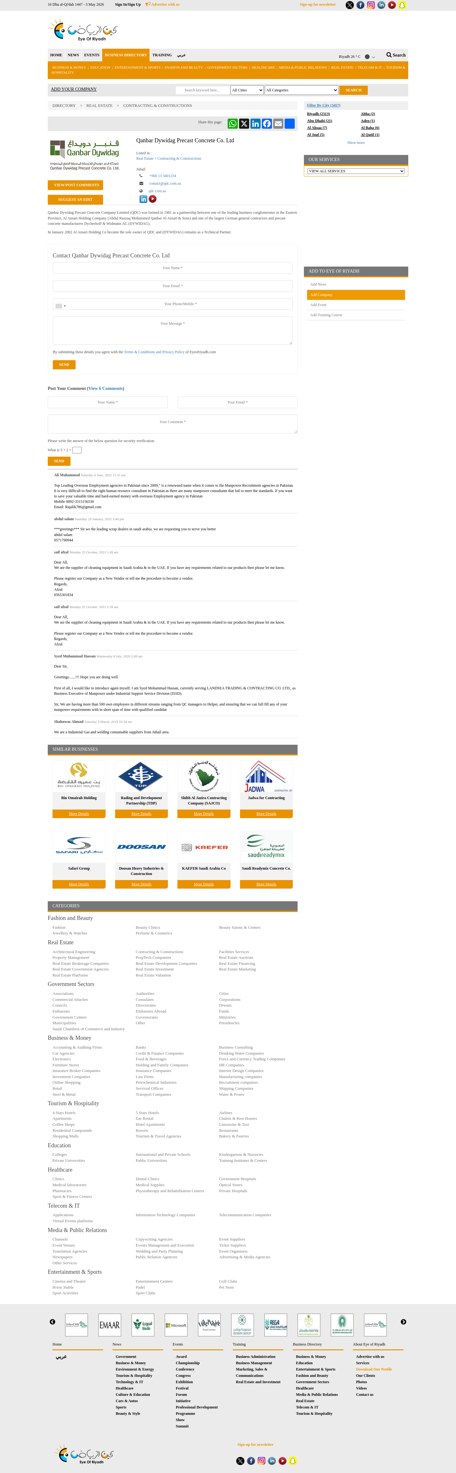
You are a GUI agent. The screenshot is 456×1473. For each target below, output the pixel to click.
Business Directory (307, 1344)
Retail (57, 1088)
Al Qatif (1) (370, 135)
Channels (60, 1239)
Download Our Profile (374, 1369)
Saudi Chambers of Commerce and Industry (88, 1028)
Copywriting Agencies (154, 1239)
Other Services (64, 1262)
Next (403, 1322)
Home (57, 1344)
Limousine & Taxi (234, 1124)
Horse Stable (63, 1287)
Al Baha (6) (370, 128)
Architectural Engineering (73, 951)
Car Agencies (63, 1053)
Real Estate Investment (155, 969)
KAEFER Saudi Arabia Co (204, 868)
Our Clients (365, 1375)
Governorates (147, 1017)
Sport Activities (65, 1293)
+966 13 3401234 (162, 176)
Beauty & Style (128, 1413)
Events (178, 1344)
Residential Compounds (72, 1130)
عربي (181, 55)
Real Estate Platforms (70, 975)
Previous (52, 1322)
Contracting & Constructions (157, 105)
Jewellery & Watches (69, 933)
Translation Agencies (69, 1251)
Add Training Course (326, 315)
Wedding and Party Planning (159, 1251)
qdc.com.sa (157, 191)
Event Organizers (233, 1251)
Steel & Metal (64, 1094)
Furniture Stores (65, 1065)
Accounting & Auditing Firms (77, 1047)
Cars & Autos (127, 1401)
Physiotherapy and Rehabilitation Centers (170, 1190)
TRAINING (162, 55)
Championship (188, 1363)
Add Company (321, 295)
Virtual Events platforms (72, 1220)
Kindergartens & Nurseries (241, 1154)
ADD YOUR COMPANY (74, 89)
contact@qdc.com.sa (165, 183)
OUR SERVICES (324, 159)
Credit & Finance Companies (160, 1053)
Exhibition (184, 1382)
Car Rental (144, 1118)
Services (362, 1363)
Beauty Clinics (148, 927)
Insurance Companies (153, 1070)
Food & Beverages (151, 1059)
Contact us (364, 1394)
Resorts (142, 1130)
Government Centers (69, 1017)
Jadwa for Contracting (266, 798)
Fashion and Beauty (184, 67)
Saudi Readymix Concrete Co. (266, 868)
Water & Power (232, 1094)
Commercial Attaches (70, 999)
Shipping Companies (236, 1088)
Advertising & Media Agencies (244, 1256)
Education (100, 67)
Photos (361, 1382)
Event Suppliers (232, 1239)
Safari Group (79, 868)
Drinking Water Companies (241, 1053)
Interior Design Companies (241, 1070)
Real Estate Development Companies (166, 963)
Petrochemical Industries (156, 1082)
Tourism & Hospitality (134, 1375)
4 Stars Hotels (64, 1112)
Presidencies (229, 1022)
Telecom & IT (370, 67)
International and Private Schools (163, 1154)
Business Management (254, 1363)
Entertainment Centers (154, 1281)
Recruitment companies (238, 1082)
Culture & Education (133, 1394)
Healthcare (263, 67)
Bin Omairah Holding (79, 798)
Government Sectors (227, 67)
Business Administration (255, 1356)
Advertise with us (162, 4)
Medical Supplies (150, 1184)
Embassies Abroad (151, 1011)
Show (180, 1420)
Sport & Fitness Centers (72, 1196)
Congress (183, 1375)
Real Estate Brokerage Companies (80, 963)
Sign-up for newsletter (318, 4)
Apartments (62, 1118)
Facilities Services (234, 951)
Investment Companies (71, 1076)
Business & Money (69, 67)
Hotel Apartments (150, 1124)
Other (140, 1022)
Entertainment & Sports (138, 67)
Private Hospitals (233, 1190)
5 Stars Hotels (147, 1112)
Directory (64, 105)
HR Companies (231, 1065)
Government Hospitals (237, 1178)
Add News (318, 284)
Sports (121, 1407)
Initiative (183, 1401)
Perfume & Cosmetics (154, 933)
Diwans (225, 1005)
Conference (185, 1369)
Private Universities (68, 1160)
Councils (59, 1005)
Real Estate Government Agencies (80, 969)
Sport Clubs (145, 1293)
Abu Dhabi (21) (319, 121)
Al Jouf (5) (315, 135)
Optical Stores (231, 1184)
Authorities (145, 993)
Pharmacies (61, 1190)
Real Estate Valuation (153, 975)
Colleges (59, 1154)
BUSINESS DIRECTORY (126, 55)
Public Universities (151, 1160)
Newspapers (62, 1256)
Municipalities (64, 1022)
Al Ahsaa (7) (317, 128)
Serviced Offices (149, 1088)
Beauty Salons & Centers (240, 927)
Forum (181, 1394)
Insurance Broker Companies (76, 1070)
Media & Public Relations (303, 67)
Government (126, 1356)
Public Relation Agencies (156, 1256)
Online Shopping (66, 1082)
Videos (361, 1388)
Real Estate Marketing (237, 969)
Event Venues (63, 1245)
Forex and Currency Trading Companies (252, 1059)
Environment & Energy (135, 1369)
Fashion (58, 927)
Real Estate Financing (237, 963)
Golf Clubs (228, 1281)
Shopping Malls (65, 1136)
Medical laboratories (69, 1184)
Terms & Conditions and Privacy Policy (154, 352)
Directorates (146, 1005)
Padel (140, 1287)
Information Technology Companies (165, 1214)
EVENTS (91, 55)
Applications (62, 1214)
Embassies (61, 1011)
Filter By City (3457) (323, 105)
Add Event (318, 305)
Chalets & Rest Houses (238, 1118)
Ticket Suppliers (232, 1245)
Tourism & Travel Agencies (158, 1136)
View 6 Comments (106, 388)
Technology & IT (129, 1382)
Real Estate (342, 67)
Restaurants (228, 1130)
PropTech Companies (153, 957)
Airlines (225, 1112)
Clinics (58, 1178)
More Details (79, 813)
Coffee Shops (63, 1124)
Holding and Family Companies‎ (162, 1065)
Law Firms (145, 1076)
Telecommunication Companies (245, 1214)
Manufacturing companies (240, 1076)
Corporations (230, 999)
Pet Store (226, 1287)
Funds (224, 1011)
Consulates (145, 999)
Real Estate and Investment (258, 1382)
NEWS (73, 55)
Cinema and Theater (69, 1281)
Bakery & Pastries (234, 1136)
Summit (182, 1426)
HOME (56, 55)
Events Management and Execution (165, 1245)
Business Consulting (236, 1047)
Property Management (70, 957)
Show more (356, 142)
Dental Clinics (147, 1178)
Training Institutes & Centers (243, 1160)
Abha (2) (368, 114)
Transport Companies (153, 1094)
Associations (62, 993)
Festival (182, 1388)
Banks (141, 1047)
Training (239, 1344)
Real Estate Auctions (236, 957)
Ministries (227, 1017)
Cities (224, 993)
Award (181, 1356)
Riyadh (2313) (318, 114)
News (117, 1344)
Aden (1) (368, 121)
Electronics (61, 1059)
